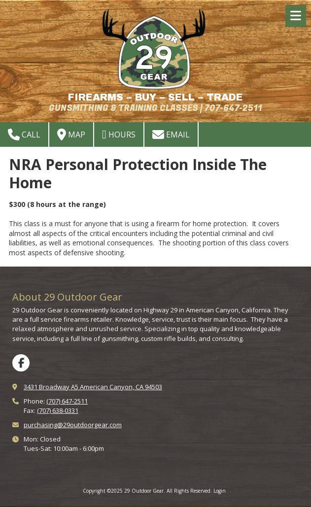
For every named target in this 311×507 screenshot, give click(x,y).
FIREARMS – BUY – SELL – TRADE (155, 97)
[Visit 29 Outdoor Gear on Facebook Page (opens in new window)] (21, 363)
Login (219, 490)
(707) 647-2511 (67, 401)
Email (171, 134)
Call (24, 134)
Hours (119, 134)
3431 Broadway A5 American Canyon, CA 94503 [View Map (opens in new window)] (93, 386)
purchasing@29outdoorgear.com (73, 424)
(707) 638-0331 (57, 410)
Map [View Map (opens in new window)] (71, 134)
